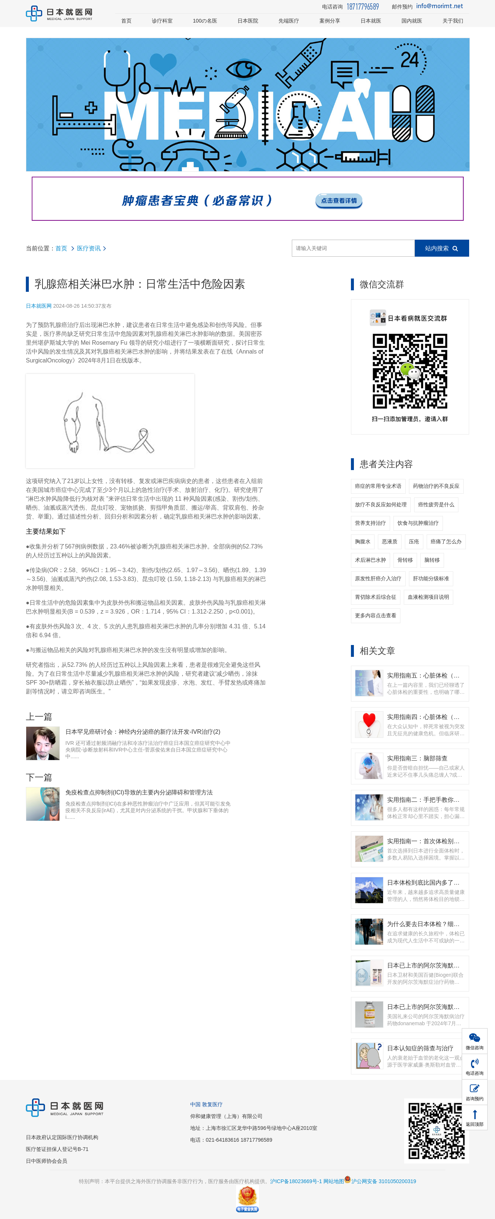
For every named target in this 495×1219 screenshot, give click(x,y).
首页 (126, 21)
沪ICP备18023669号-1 (296, 1181)
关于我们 (453, 21)
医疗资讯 (88, 248)
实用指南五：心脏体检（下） (426, 675)
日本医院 (248, 21)
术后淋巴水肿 (370, 560)
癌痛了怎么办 (446, 541)
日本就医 (371, 21)
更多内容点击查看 (375, 615)
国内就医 (412, 21)
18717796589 (362, 6)
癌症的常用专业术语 (378, 486)
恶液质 (389, 541)
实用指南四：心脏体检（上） (426, 716)
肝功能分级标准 (431, 578)
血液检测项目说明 (428, 597)
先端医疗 (289, 21)
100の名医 (205, 21)
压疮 (414, 541)
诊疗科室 (162, 21)
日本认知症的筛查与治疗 (420, 1048)
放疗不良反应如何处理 (381, 504)
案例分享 (330, 21)
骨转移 (405, 560)
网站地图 (333, 1181)
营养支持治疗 (370, 523)
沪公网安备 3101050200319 (380, 1181)
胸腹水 (363, 541)
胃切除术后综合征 (375, 597)
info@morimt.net (439, 6)
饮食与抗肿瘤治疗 (418, 523)
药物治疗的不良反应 (436, 486)
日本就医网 (39, 306)
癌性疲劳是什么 (436, 504)
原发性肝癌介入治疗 (378, 578)
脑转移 (432, 560)
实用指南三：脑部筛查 (417, 758)
